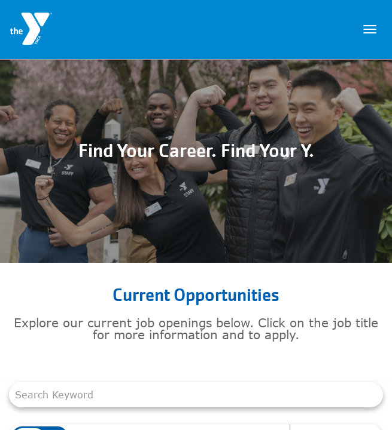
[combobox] (190, 394)
